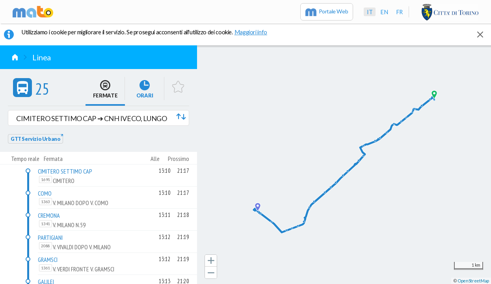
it (369, 11)
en (384, 11)
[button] (98, 118)
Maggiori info (254, 32)
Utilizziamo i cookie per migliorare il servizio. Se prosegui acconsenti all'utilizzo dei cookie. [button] (149, 32)
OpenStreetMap (473, 280)
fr (399, 11)
